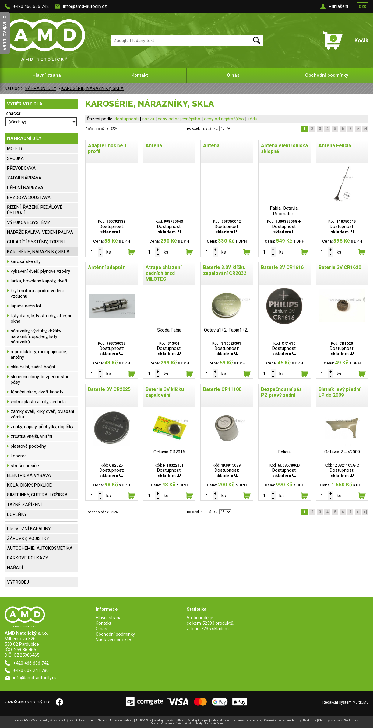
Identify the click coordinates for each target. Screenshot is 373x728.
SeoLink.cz (351, 720)
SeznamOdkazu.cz (162, 723)
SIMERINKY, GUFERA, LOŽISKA (37, 495)
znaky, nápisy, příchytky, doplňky (42, 426)
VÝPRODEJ (18, 582)
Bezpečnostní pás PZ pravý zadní (281, 392)
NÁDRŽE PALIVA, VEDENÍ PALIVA (40, 232)
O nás (233, 75)
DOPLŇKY (17, 514)
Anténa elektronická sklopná (284, 148)
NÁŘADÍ (15, 567)
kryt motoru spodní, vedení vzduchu (37, 293)
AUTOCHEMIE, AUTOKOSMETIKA (39, 548)
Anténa (154, 145)
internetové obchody (189, 723)
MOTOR (14, 148)
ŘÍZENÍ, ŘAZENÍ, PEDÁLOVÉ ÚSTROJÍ (34, 209)
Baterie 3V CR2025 (109, 389)
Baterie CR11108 (222, 389)
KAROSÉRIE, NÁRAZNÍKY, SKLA (92, 88)
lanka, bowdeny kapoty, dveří (39, 281)
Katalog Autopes (198, 720)
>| (365, 128)
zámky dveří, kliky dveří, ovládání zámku (42, 414)
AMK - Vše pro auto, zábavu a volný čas (48, 720)
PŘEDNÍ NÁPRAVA (25, 187)
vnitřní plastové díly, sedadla (38, 401)
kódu (252, 119)
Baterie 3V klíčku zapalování (165, 392)
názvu (148, 119)
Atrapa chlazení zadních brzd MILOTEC (163, 273)
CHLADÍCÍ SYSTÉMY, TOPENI (36, 242)
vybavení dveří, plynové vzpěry (40, 271)
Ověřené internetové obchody (282, 720)
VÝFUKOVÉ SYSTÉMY (28, 222)
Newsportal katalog (249, 720)
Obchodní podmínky (326, 75)
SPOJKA (15, 158)
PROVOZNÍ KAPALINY (29, 528)
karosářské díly (25, 261)
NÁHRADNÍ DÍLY (40, 88)
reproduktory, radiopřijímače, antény (39, 354)
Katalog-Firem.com (223, 720)
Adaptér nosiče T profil (108, 148)
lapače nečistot (26, 306)
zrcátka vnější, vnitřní (31, 436)
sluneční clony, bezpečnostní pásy (39, 379)
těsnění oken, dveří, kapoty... (38, 392)
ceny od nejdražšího (224, 119)
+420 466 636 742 (31, 6)
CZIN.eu (180, 720)
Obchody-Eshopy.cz (330, 720)
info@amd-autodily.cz (85, 6)
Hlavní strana (46, 75)
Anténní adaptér (106, 267)
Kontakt (140, 75)
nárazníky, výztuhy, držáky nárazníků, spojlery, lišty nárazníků (36, 336)
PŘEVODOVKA (21, 168)
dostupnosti (126, 119)
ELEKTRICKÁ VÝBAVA (29, 475)
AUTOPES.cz (143, 720)
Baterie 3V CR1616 (282, 267)
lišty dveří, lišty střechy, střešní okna (41, 318)
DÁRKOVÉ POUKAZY (27, 558)
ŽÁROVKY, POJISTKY (28, 538)
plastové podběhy (28, 446)
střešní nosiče (25, 465)
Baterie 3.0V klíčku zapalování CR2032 (224, 270)
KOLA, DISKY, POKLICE (29, 485)
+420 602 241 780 (31, 670)
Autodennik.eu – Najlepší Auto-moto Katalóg (104, 720)
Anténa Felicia (334, 145)
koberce (19, 456)
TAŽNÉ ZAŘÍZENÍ (24, 504)
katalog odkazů (163, 720)
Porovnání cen (213, 723)
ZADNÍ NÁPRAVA (24, 178)
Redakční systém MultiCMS (345, 702)
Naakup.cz (309, 720)
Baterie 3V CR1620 (339, 267)
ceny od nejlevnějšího (179, 119)
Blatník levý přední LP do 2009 (339, 392)
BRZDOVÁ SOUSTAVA (29, 197)
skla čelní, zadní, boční (33, 367)
